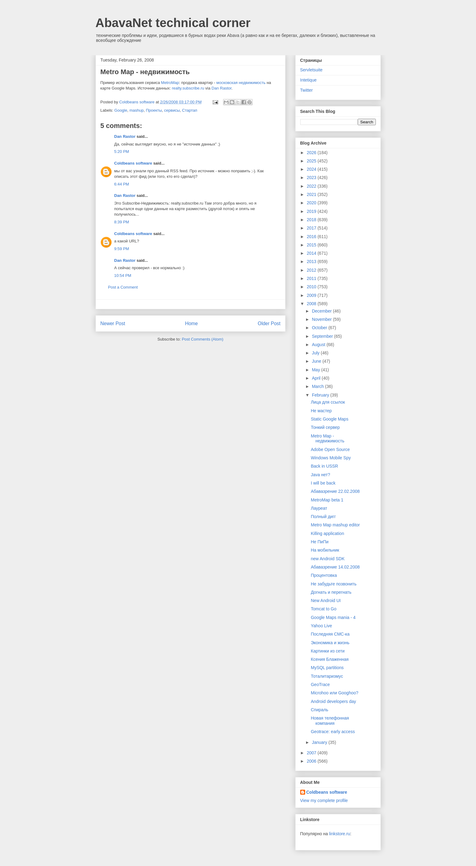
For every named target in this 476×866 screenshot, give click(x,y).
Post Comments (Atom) (202, 339)
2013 (312, 261)
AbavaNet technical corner (173, 23)
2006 (312, 761)
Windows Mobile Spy (331, 457)
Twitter (306, 90)
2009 (312, 295)
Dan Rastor (221, 88)
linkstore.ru (339, 833)
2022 (312, 186)
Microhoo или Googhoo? (334, 692)
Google (120, 110)
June (317, 361)
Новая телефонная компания (330, 721)
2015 (312, 244)
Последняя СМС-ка (330, 634)
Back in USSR (324, 466)
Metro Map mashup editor (335, 524)
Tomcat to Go (323, 608)
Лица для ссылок (328, 402)
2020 (312, 202)
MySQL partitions (327, 667)
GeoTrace (320, 684)
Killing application (327, 533)
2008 (312, 303)
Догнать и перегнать (331, 592)
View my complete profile (324, 800)
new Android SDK (327, 558)
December (322, 311)
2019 (312, 211)
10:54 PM (123, 275)
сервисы (172, 110)
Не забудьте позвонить (333, 583)
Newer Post (112, 323)
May (316, 369)
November (322, 319)
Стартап (189, 110)
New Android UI (325, 600)
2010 (312, 286)
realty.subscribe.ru (188, 88)
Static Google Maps (329, 419)
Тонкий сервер (325, 427)
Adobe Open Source (330, 449)
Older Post (269, 323)
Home (191, 323)
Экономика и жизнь (330, 642)
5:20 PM (121, 151)
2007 (312, 752)
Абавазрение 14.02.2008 (335, 567)
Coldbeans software (133, 163)
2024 (312, 169)
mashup (136, 110)
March (318, 386)
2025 (312, 160)
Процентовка (324, 575)
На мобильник (325, 550)
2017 (312, 227)
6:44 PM (121, 184)
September (323, 336)
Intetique (308, 80)
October (320, 327)
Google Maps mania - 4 (333, 617)
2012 (312, 270)
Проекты (154, 110)
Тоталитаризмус (327, 676)
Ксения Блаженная (329, 659)
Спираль (319, 709)
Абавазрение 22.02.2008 (335, 491)
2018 (312, 219)
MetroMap (170, 82)
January (320, 742)
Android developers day (333, 701)
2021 (312, 194)
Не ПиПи (319, 541)
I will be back (323, 483)
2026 (312, 152)
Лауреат (319, 508)
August (319, 344)
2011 (312, 278)
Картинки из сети (327, 651)
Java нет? (320, 474)
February (321, 395)
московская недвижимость (241, 82)
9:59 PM (121, 248)
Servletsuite (311, 69)
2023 (312, 177)
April (317, 378)
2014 (312, 253)
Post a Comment (123, 287)
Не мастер (321, 410)
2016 (312, 236)
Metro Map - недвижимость (327, 438)
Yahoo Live (321, 625)
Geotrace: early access (333, 731)
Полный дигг (323, 516)
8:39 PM (121, 222)
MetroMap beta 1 (327, 499)
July (316, 352)
